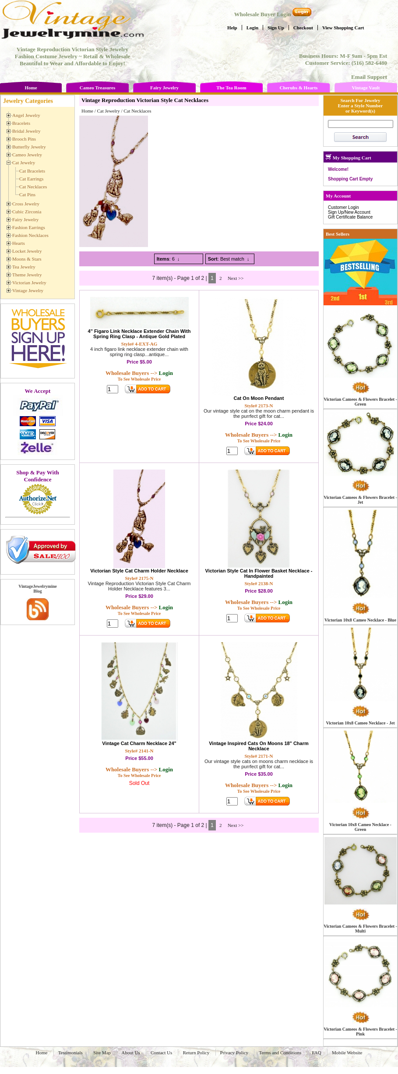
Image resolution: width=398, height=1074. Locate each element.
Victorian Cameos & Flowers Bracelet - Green (360, 401)
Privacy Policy (234, 1052)
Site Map (102, 1052)
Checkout (303, 27)
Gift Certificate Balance (350, 217)
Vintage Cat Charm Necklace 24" (139, 743)
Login (253, 27)
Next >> (236, 278)
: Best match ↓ (229, 258)
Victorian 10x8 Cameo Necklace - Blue (360, 620)
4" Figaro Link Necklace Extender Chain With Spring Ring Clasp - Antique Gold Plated (139, 334)
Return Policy (196, 1052)
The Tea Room (231, 87)
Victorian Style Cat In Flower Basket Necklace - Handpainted (259, 573)
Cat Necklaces (137, 110)
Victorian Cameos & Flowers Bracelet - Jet (360, 500)
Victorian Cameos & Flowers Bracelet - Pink (360, 1031)
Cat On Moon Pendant (259, 398)
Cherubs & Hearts (299, 87)
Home (31, 87)
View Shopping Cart (343, 27)
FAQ (316, 1052)
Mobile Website (347, 1052)
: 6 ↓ (168, 258)
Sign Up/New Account (349, 212)
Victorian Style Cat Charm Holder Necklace (139, 570)
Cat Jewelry (108, 110)
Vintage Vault (366, 87)
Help (232, 27)
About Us (130, 1052)
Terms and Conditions (280, 1052)
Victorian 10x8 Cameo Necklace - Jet (360, 723)
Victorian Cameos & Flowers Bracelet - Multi (360, 928)
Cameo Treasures (97, 87)
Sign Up (276, 27)
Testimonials (70, 1052)
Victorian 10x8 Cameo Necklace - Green (360, 827)
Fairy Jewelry (164, 87)
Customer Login (343, 207)
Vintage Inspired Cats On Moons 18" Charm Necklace (259, 746)
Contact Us (161, 1052)
